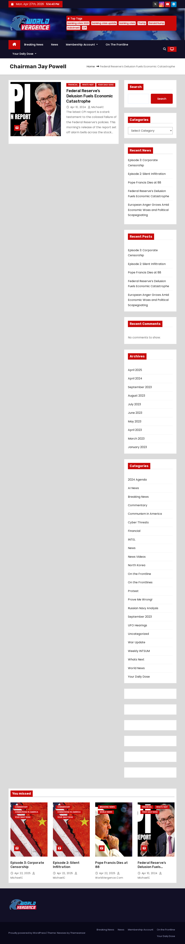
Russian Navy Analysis (143, 608)
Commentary (137, 505)
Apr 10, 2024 (78, 107)
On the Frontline (117, 44)
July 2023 (134, 404)
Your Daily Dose (24, 54)
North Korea (136, 565)
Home (91, 66)
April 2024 (135, 378)
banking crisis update (104, 23)
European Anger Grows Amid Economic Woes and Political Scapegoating (148, 210)
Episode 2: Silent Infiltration (147, 174)
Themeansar (77, 933)
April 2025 (135, 370)
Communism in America (145, 514)
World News (136, 668)
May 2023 (134, 421)
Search (136, 87)
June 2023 (135, 413)
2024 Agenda (137, 480)
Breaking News (33, 44)
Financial (73, 84)
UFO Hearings (137, 625)
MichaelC (96, 107)
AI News (133, 488)
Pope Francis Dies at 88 (144, 182)
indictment (73, 27)
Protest (133, 591)
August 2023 (136, 396)
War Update (136, 642)
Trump (141, 23)
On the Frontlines (140, 582)
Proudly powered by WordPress (27, 933)
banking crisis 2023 (78, 23)
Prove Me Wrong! (140, 599)
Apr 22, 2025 (22, 873)
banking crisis (127, 23)
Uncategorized (138, 634)
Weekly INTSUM (139, 651)
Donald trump (156, 23)
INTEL (131, 539)
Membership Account (82, 44)
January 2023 (137, 447)
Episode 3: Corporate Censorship (27, 865)
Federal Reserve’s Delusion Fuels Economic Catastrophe (89, 96)
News (54, 44)
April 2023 (135, 430)
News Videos (137, 557)
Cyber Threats (138, 522)
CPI (84, 27)
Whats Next (88, 84)
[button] (164, 49)
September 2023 (140, 387)
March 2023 (136, 439)
